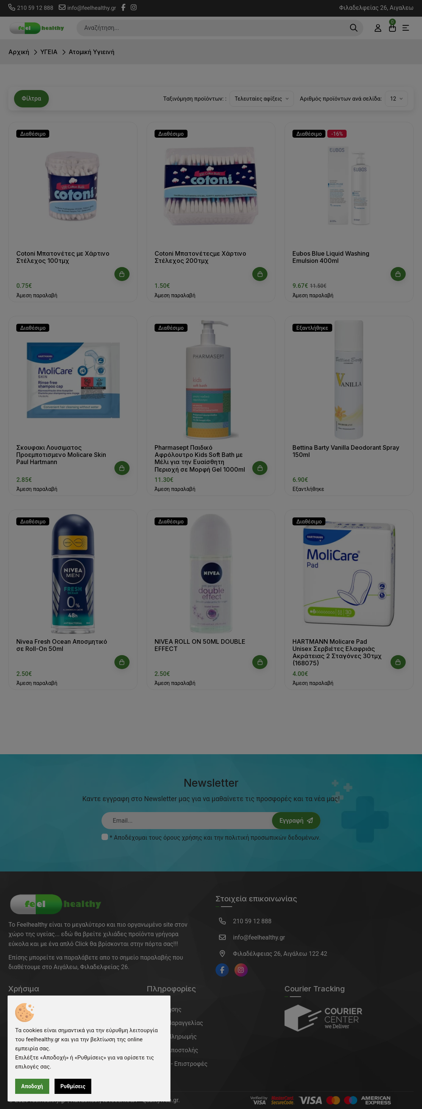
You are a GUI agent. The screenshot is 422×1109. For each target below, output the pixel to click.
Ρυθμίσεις (73, 1086)
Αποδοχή (32, 1086)
